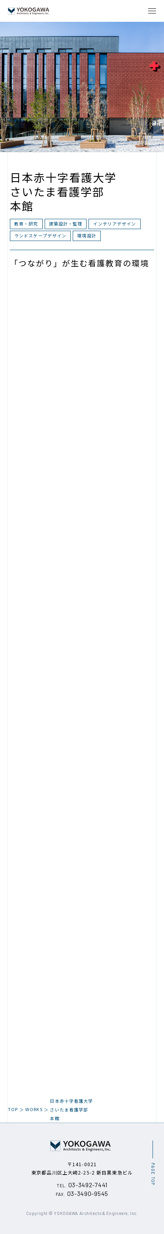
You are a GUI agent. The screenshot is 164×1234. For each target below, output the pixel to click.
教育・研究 (26, 223)
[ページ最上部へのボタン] (152, 1162)
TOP (13, 1109)
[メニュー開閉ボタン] (152, 11)
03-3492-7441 (82, 1184)
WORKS (34, 1109)
